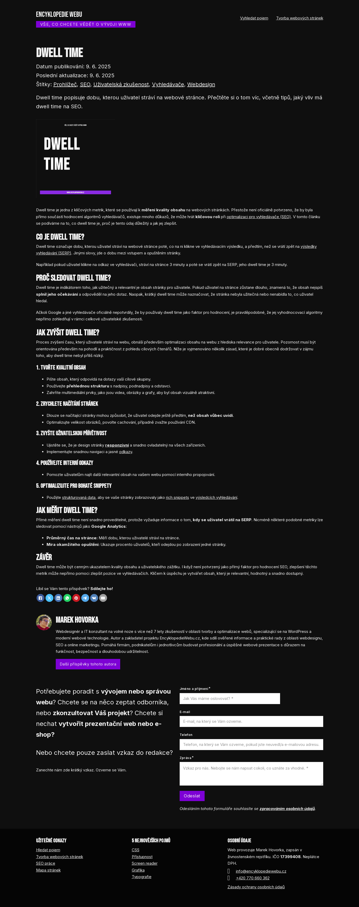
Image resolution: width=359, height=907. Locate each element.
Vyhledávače (168, 84)
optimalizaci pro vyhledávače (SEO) (259, 216)
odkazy (125, 451)
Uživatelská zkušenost (121, 84)
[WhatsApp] (67, 598)
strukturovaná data (78, 497)
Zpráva (185, 758)
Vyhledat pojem (254, 18)
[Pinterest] (76, 598)
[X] (49, 598)
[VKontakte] (94, 598)
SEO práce (45, 863)
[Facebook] (40, 598)
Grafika (138, 870)
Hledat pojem (48, 849)
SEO (85, 84)
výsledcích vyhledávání (216, 497)
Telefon (186, 735)
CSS (135, 849)
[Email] (103, 598)
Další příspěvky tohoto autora (88, 664)
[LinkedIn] (58, 598)
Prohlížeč (65, 84)
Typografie (141, 876)
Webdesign (201, 84)
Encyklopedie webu (59, 14)
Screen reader (145, 863)
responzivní (117, 445)
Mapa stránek (48, 870)
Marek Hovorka (77, 620)
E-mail (185, 712)
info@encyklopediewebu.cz (261, 871)
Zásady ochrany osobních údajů (256, 886)
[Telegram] (85, 598)
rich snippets (177, 497)
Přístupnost (142, 856)
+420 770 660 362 (253, 877)
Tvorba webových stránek (299, 18)
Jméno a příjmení (194, 689)
